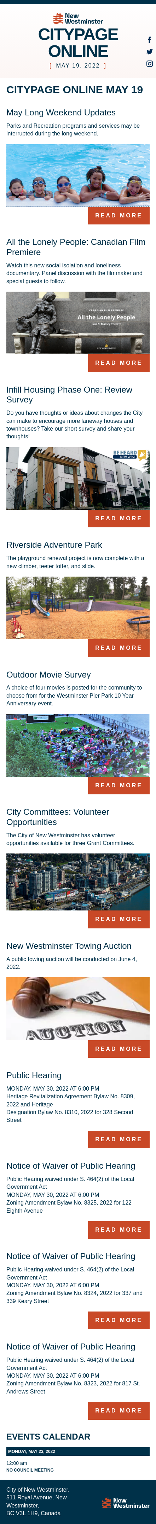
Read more (119, 215)
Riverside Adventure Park (54, 545)
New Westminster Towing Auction (69, 946)
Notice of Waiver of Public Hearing (70, 1165)
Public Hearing (34, 1075)
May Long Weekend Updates (61, 112)
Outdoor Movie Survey (48, 674)
